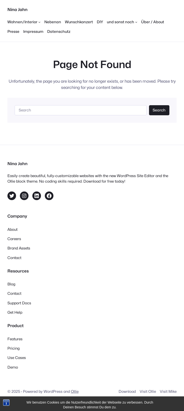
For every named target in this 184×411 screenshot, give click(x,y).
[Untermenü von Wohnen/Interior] (23, 22)
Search (159, 110)
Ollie (75, 391)
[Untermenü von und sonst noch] (122, 22)
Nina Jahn (17, 9)
